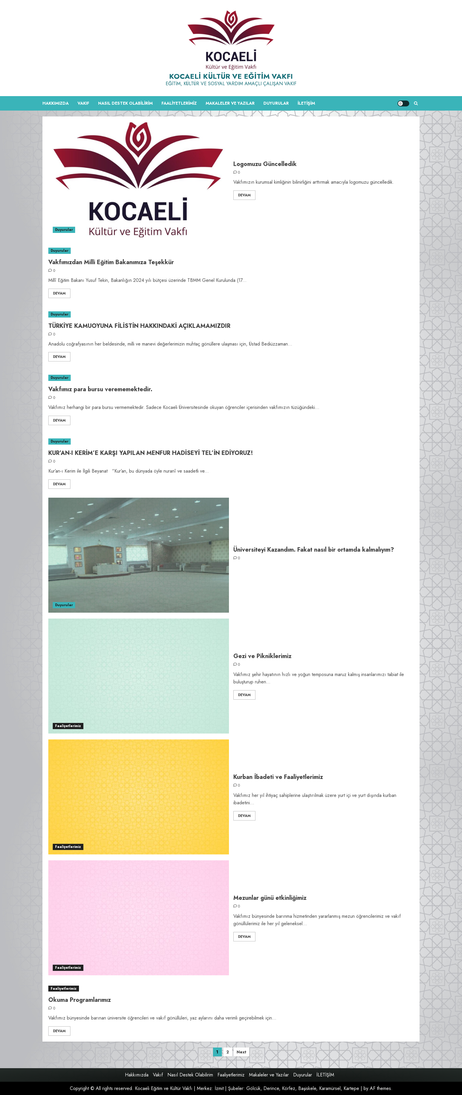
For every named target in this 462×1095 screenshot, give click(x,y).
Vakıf (83, 103)
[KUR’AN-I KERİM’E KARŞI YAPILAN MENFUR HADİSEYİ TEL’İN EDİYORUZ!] (231, 441)
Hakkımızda (55, 103)
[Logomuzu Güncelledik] (138, 179)
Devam (244, 195)
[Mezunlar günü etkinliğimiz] (138, 917)
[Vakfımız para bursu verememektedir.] (231, 377)
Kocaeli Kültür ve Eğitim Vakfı (231, 76)
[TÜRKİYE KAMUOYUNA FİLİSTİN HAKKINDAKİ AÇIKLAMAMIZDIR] (231, 314)
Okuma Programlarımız (79, 1000)
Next (241, 1052)
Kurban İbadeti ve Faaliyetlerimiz (278, 777)
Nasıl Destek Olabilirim (125, 103)
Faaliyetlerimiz (179, 103)
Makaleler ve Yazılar (230, 103)
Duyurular (276, 103)
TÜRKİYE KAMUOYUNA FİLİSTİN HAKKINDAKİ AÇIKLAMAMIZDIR (139, 326)
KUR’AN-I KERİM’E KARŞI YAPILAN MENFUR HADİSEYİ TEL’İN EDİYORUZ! (150, 453)
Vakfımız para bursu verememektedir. (100, 389)
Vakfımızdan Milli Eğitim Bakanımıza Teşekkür (111, 262)
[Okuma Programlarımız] (231, 988)
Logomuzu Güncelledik (265, 164)
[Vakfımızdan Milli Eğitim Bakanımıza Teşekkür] (231, 250)
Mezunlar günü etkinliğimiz (269, 898)
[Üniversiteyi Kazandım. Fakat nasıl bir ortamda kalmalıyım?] (138, 555)
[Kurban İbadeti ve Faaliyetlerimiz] (138, 796)
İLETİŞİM (306, 103)
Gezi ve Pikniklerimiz (262, 656)
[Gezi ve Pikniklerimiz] (138, 676)
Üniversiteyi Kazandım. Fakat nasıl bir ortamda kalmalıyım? (313, 549)
